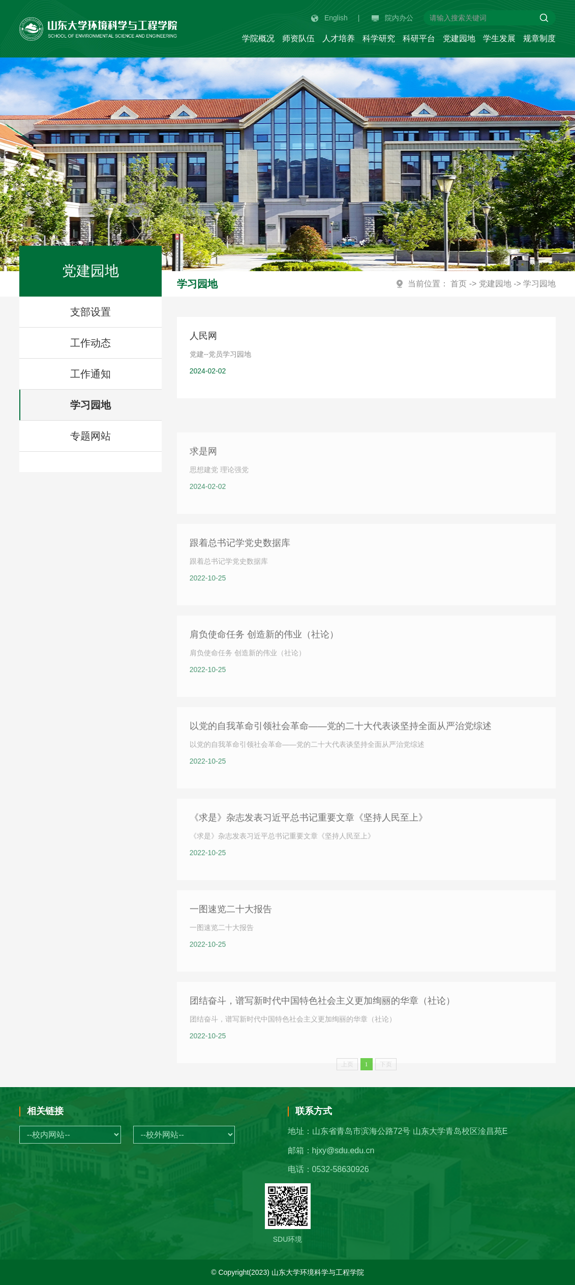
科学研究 (378, 38)
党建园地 (459, 38)
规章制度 (539, 38)
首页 (458, 283)
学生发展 (499, 38)
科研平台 (419, 38)
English (329, 18)
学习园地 (90, 405)
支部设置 (90, 311)
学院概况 (258, 38)
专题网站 (90, 436)
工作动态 (90, 342)
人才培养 (338, 38)
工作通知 (90, 373)
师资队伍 (298, 38)
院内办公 (392, 18)
